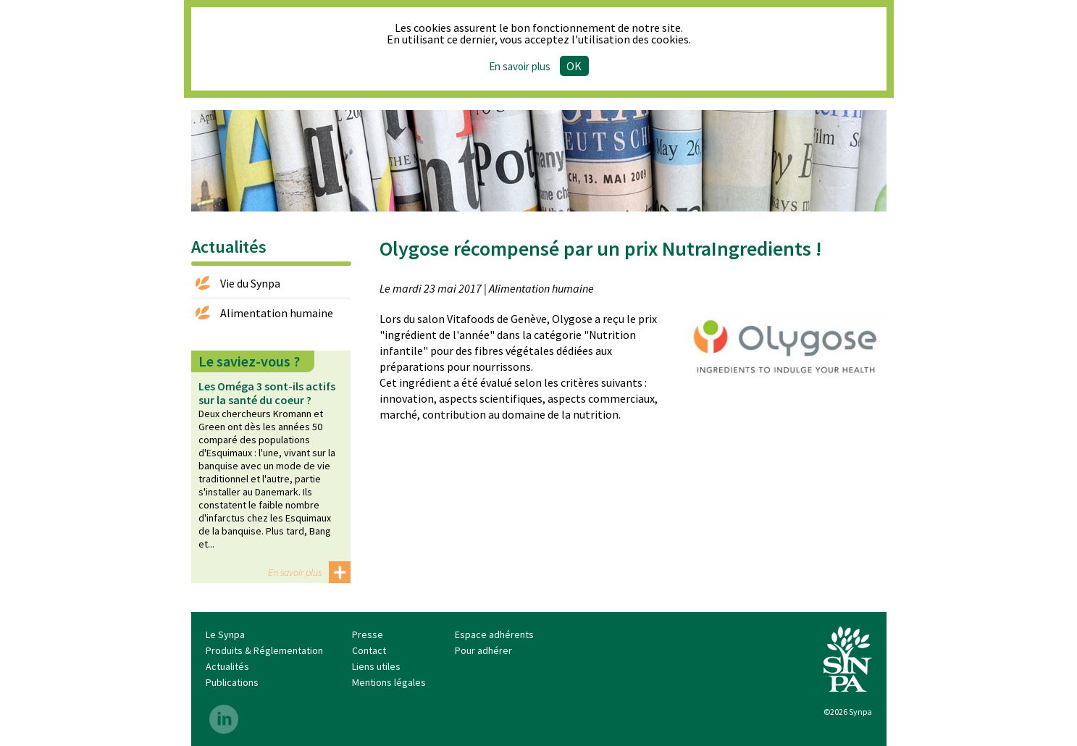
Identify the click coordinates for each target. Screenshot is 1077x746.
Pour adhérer (483, 650)
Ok (574, 66)
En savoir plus (295, 572)
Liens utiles (376, 666)
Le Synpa (225, 634)
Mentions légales (389, 682)
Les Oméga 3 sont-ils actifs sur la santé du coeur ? (266, 393)
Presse (367, 634)
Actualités (227, 666)
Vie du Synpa (250, 283)
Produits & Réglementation (264, 650)
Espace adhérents (494, 634)
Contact (369, 650)
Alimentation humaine (276, 313)
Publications (232, 682)
